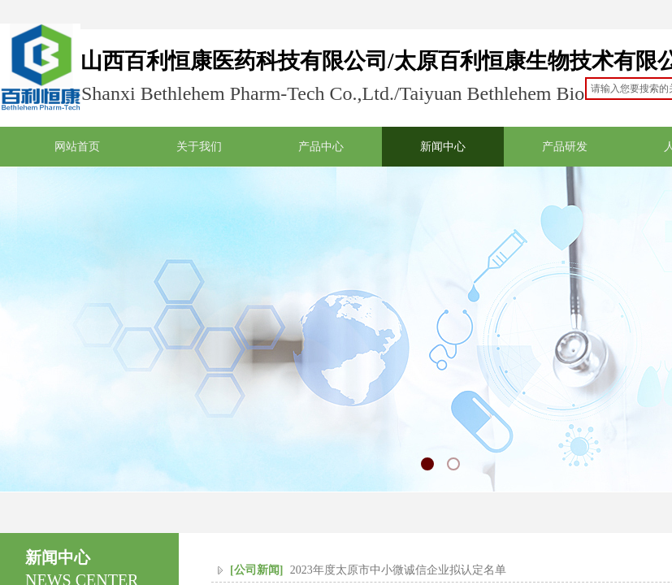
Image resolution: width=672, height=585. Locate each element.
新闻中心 (443, 147)
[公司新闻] (256, 570)
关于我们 (199, 147)
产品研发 (564, 147)
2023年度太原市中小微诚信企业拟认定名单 (398, 570)
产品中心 (321, 147)
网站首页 (77, 147)
